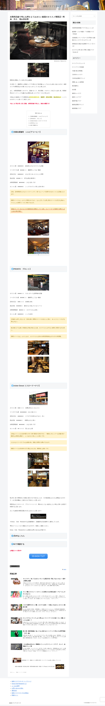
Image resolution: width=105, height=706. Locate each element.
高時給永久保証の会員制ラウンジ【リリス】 (83, 45)
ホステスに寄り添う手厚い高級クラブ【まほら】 (83, 51)
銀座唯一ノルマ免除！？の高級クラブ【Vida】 (83, 33)
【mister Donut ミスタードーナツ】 (38, 121)
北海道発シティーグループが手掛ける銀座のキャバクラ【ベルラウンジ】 (83, 39)
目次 (36, 113)
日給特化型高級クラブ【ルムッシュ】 (83, 28)
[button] (94, 16)
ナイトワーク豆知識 (14, 565)
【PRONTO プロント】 (35, 118)
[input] (84, 16)
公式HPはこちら (33, 123)
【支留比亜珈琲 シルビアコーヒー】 (39, 116)
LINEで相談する (33, 125)
